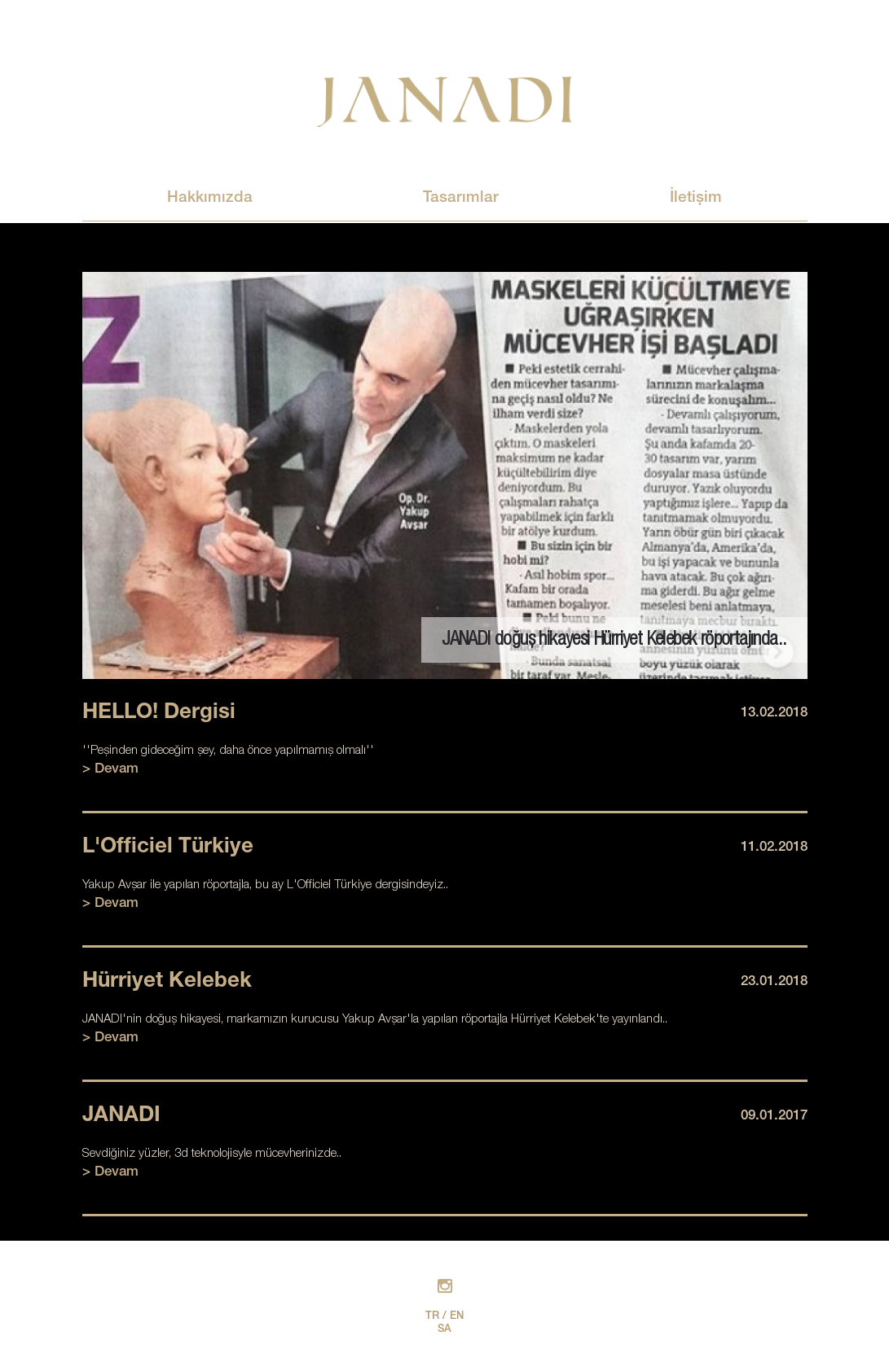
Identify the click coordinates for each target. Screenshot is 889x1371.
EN (457, 1317)
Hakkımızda (210, 198)
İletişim (696, 198)
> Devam (110, 770)
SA (444, 1330)
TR (432, 1317)
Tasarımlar (461, 198)
